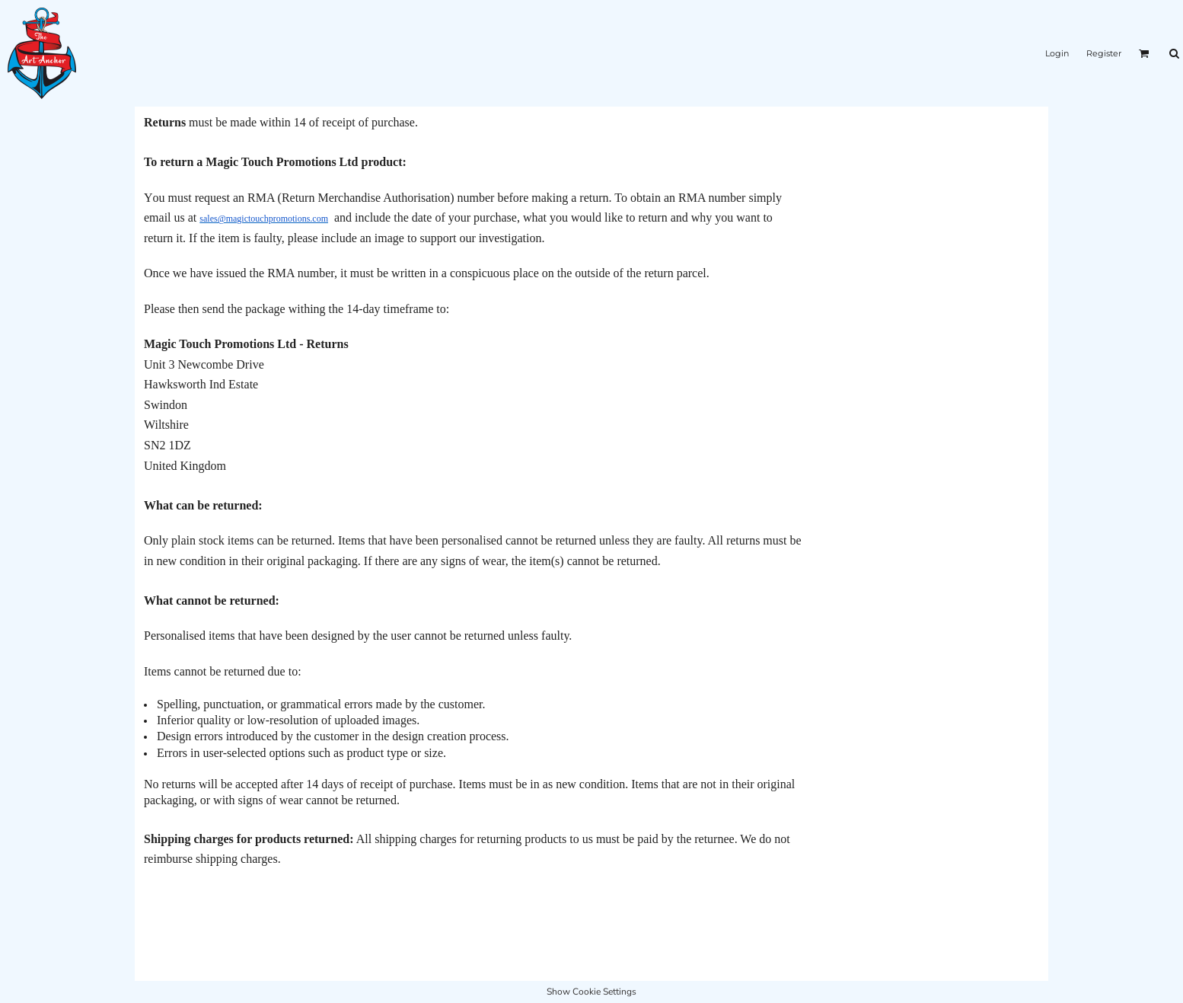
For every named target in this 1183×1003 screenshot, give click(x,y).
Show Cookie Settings (591, 991)
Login (1057, 53)
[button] (1144, 53)
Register (1103, 53)
